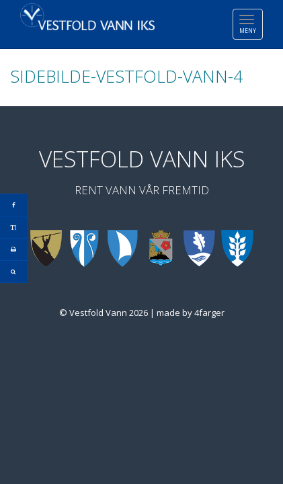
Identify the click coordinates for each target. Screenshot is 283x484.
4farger (209, 313)
